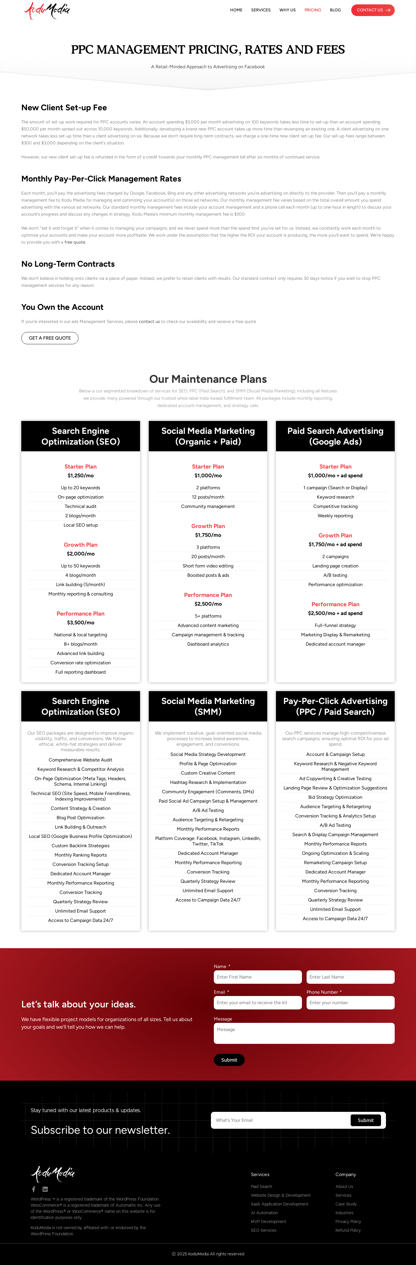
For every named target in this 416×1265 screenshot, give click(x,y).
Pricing (313, 10)
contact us (149, 321)
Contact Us (370, 10)
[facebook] (33, 1189)
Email (221, 992)
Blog (335, 10)
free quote (74, 242)
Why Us (287, 10)
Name (222, 966)
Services (261, 10)
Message (223, 1019)
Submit (229, 1060)
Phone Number (324, 992)
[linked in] (45, 1189)
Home (236, 10)
